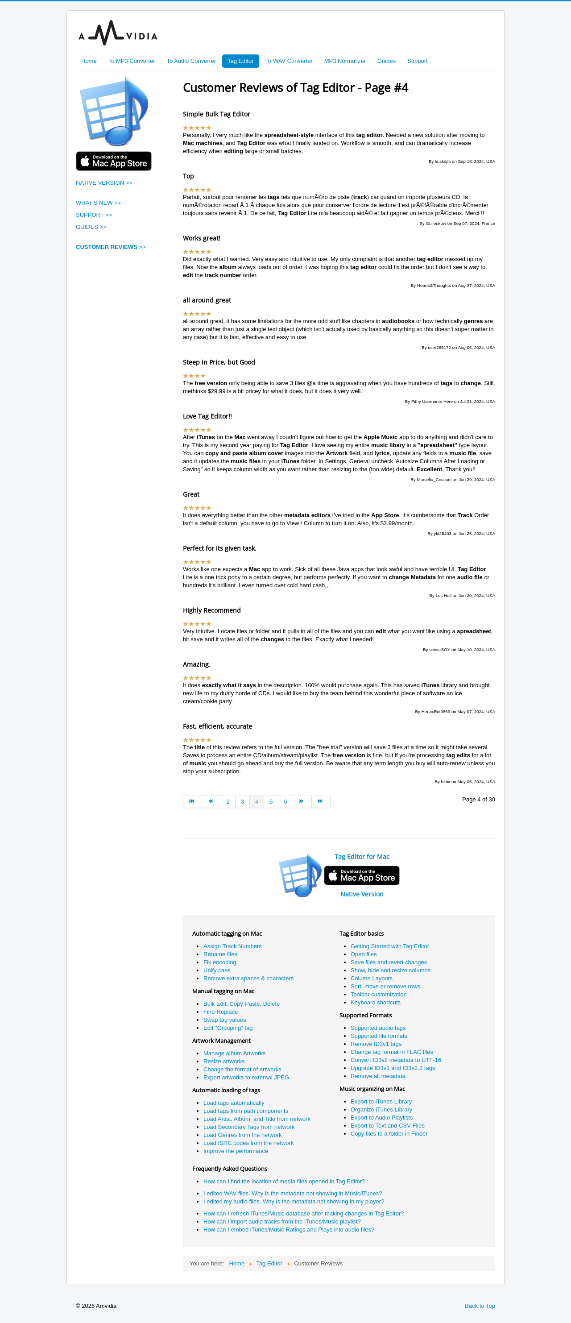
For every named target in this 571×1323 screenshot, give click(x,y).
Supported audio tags (378, 1027)
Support (417, 61)
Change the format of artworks (242, 1069)
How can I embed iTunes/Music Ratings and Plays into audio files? (288, 1229)
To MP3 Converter (131, 61)
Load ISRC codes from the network (248, 1143)
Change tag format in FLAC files (392, 1052)
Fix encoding (219, 962)
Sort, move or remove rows (385, 986)
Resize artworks (223, 1061)
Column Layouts (372, 978)
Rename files (220, 954)
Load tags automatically (234, 1102)
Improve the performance (235, 1151)
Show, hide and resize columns (390, 970)
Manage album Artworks (234, 1053)
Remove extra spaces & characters (248, 978)
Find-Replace (220, 1011)
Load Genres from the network (242, 1135)
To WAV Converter (289, 61)
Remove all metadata (378, 1076)
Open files (364, 954)
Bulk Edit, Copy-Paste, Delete (241, 1003)
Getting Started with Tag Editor (390, 946)
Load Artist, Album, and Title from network (256, 1119)
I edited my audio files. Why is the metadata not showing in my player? (293, 1201)
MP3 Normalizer (345, 61)
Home (89, 61)
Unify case (217, 970)
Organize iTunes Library (381, 1109)
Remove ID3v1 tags (376, 1044)
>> (111, 247)
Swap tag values (224, 1019)
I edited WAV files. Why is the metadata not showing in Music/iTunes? (292, 1193)
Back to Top (480, 1305)
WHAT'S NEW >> (98, 202)
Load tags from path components (245, 1110)
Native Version (362, 894)
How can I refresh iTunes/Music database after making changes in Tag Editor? (303, 1213)
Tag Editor (241, 61)
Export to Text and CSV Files (388, 1125)
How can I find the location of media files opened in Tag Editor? (284, 1181)
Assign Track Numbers (232, 946)
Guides (386, 61)
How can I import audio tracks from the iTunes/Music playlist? (282, 1221)
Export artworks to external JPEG (246, 1077)
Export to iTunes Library (381, 1101)
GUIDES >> (91, 227)
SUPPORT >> (94, 215)
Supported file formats (379, 1036)
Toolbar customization (379, 994)
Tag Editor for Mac (362, 856)
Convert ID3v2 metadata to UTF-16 (396, 1060)
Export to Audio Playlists (382, 1117)
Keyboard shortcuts (376, 1002)
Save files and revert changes (389, 962)
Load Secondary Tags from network (248, 1127)
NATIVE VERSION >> (104, 182)
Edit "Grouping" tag (227, 1027)
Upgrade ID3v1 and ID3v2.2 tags (394, 1068)
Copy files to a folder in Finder (389, 1133)
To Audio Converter (191, 61)
